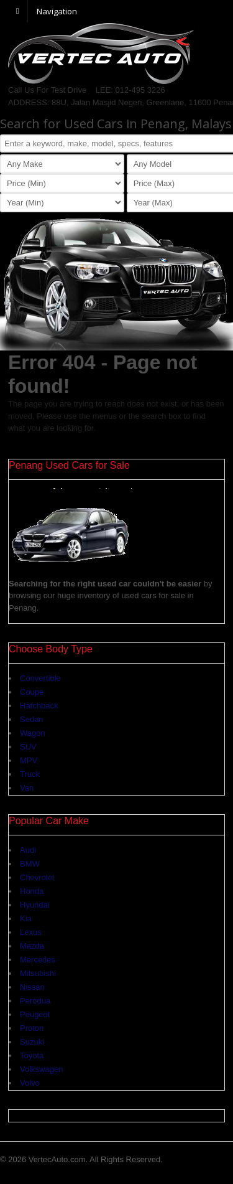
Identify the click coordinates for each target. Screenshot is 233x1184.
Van (27, 787)
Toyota (31, 1055)
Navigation (57, 10)
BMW (30, 863)
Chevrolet (37, 877)
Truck (30, 774)
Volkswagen (41, 1069)
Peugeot (35, 1014)
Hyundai (35, 904)
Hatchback (39, 705)
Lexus (31, 932)
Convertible (40, 678)
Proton (31, 1028)
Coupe (31, 692)
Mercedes (37, 959)
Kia (26, 918)
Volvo (30, 1083)
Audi (28, 850)
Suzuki (32, 1041)
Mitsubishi (38, 973)
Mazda (32, 946)
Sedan (31, 719)
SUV (28, 746)
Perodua (35, 1000)
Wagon (32, 733)
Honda (31, 891)
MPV (28, 760)
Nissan (32, 987)
